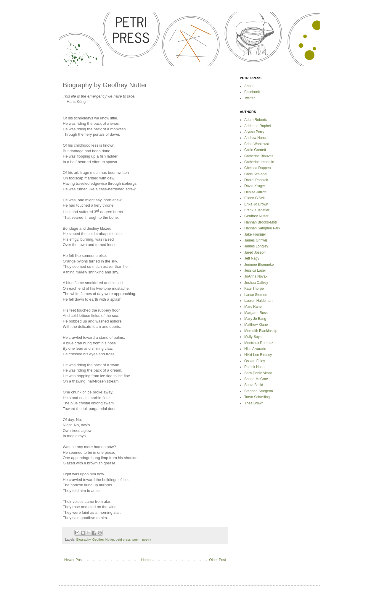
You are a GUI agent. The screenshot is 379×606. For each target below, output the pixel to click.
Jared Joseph (255, 252)
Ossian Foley (254, 361)
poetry (146, 539)
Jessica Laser (255, 270)
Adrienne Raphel (257, 126)
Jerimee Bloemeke (259, 265)
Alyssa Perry (254, 132)
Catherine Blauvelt (258, 156)
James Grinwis (256, 240)
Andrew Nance (256, 138)
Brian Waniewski (257, 144)
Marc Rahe (253, 306)
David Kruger (254, 186)
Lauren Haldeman (258, 301)
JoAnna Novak (255, 276)
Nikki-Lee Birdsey (258, 355)
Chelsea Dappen (257, 168)
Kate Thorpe (254, 288)
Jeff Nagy (251, 258)
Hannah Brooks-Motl (260, 222)
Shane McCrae (256, 379)
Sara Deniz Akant (258, 373)
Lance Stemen (255, 295)
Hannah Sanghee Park (262, 228)
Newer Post (73, 560)
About (248, 86)
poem (136, 539)
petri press (123, 539)
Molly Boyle (253, 337)
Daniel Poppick (256, 180)
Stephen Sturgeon (258, 391)
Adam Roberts (255, 120)
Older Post (217, 560)
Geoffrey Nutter (103, 539)
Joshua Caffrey (256, 283)
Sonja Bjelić (253, 385)
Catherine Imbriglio (259, 162)
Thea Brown (254, 403)
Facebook (252, 92)
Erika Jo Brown (256, 204)
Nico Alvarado (255, 349)
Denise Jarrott (255, 192)
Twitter (249, 98)
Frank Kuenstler (256, 210)
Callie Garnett (255, 150)
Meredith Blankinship (260, 331)
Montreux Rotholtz (258, 343)
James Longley (256, 246)
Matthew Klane (256, 325)
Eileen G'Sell (254, 198)
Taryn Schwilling (257, 397)
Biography (83, 539)
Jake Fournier (255, 234)
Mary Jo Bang (255, 319)
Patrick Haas (254, 367)
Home (146, 560)
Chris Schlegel (255, 174)
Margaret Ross (256, 313)
